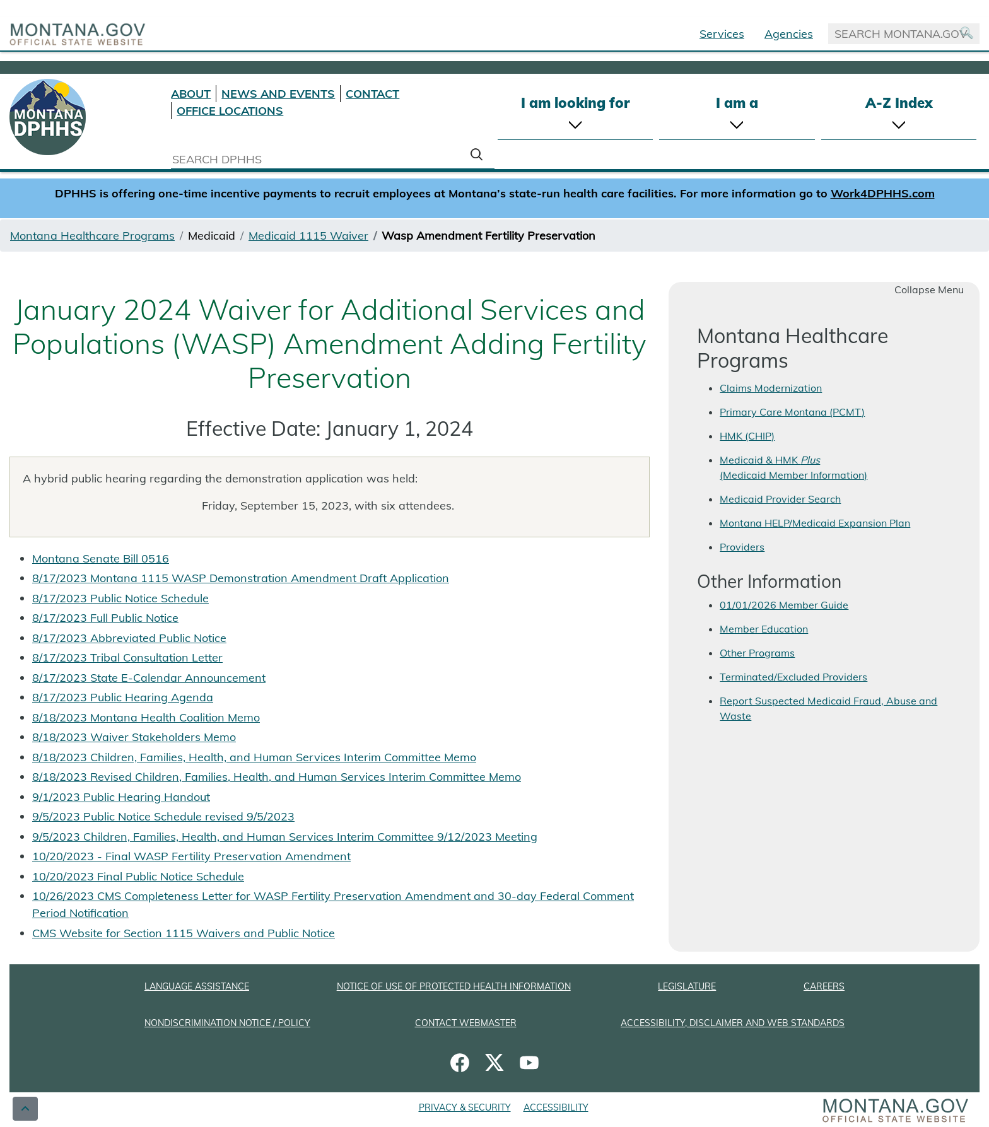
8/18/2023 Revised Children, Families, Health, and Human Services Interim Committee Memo (276, 776)
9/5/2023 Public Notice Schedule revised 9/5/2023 (163, 816)
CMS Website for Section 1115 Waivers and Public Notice (183, 933)
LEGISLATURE (687, 986)
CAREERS (824, 986)
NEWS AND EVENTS (278, 93)
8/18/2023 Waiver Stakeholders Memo (134, 737)
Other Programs (757, 652)
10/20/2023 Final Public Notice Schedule (138, 876)
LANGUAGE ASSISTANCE (196, 986)
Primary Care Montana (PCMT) (792, 412)
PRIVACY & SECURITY (465, 1107)
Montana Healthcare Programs (92, 235)
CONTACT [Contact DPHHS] (372, 93)
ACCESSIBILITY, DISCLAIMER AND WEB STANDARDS (733, 1023)
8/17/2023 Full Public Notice (105, 617)
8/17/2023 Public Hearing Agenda (122, 697)
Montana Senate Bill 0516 (100, 558)
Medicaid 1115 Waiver (308, 235)
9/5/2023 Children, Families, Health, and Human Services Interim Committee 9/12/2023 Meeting (284, 836)
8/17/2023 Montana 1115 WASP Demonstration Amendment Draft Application (240, 578)
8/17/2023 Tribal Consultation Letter (127, 657)
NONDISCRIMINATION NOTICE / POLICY (227, 1023)
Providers (742, 546)
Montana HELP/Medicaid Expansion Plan (815, 523)
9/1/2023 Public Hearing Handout (121, 797)
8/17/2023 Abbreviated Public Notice (129, 638)
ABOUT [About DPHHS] (191, 93)
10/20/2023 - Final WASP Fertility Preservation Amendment (191, 856)
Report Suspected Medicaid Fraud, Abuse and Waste (828, 708)
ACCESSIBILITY (556, 1107)
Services (721, 33)
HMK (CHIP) (747, 435)
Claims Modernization (771, 388)
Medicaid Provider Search (780, 499)
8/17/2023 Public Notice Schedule (120, 598)
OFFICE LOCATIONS (230, 110)
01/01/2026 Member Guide (784, 605)
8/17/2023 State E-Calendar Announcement (149, 677)
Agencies (788, 33)
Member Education (764, 628)
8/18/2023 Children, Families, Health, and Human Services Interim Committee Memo (254, 757)
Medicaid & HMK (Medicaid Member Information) (793, 467)
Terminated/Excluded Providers (793, 676)
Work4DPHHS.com (883, 193)
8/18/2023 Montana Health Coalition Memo (146, 717)
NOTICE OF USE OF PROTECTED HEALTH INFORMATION (454, 986)
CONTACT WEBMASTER (466, 1023)
